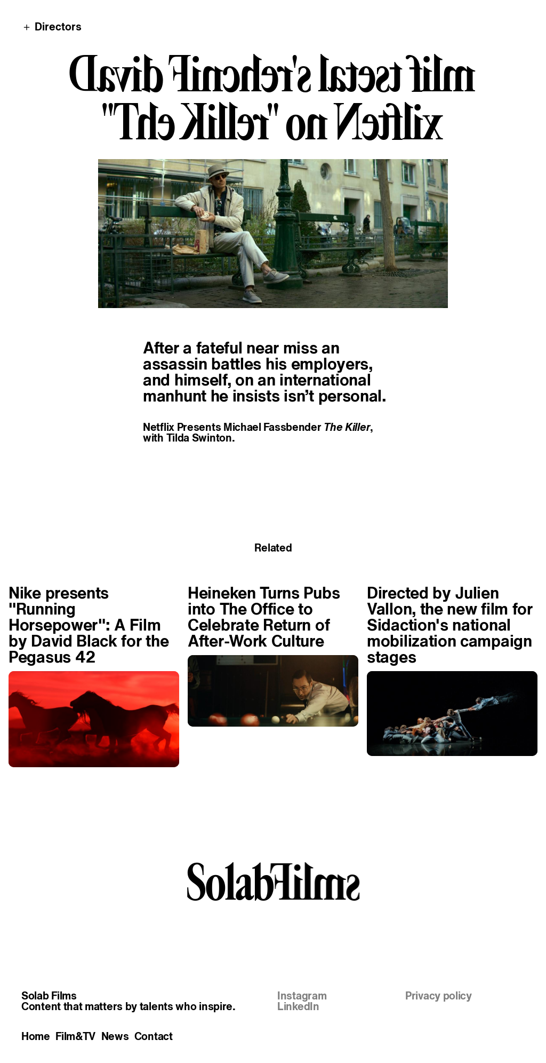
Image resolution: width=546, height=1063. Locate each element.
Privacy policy (438, 996)
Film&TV (75, 1036)
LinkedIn (298, 1006)
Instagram (301, 996)
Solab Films (49, 996)
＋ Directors (51, 27)
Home (35, 1036)
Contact (153, 1036)
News (115, 1036)
